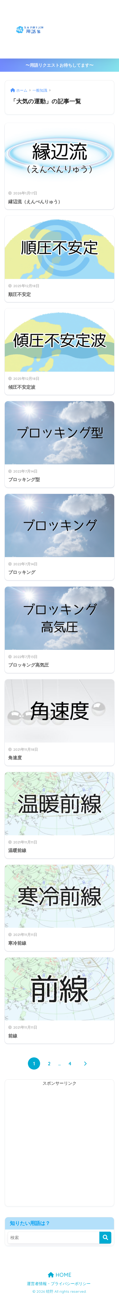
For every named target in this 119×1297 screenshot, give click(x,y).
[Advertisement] (89, 29)
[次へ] (85, 1063)
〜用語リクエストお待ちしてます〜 (60, 65)
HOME (59, 1274)
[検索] (105, 1238)
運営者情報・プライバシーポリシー (59, 1284)
